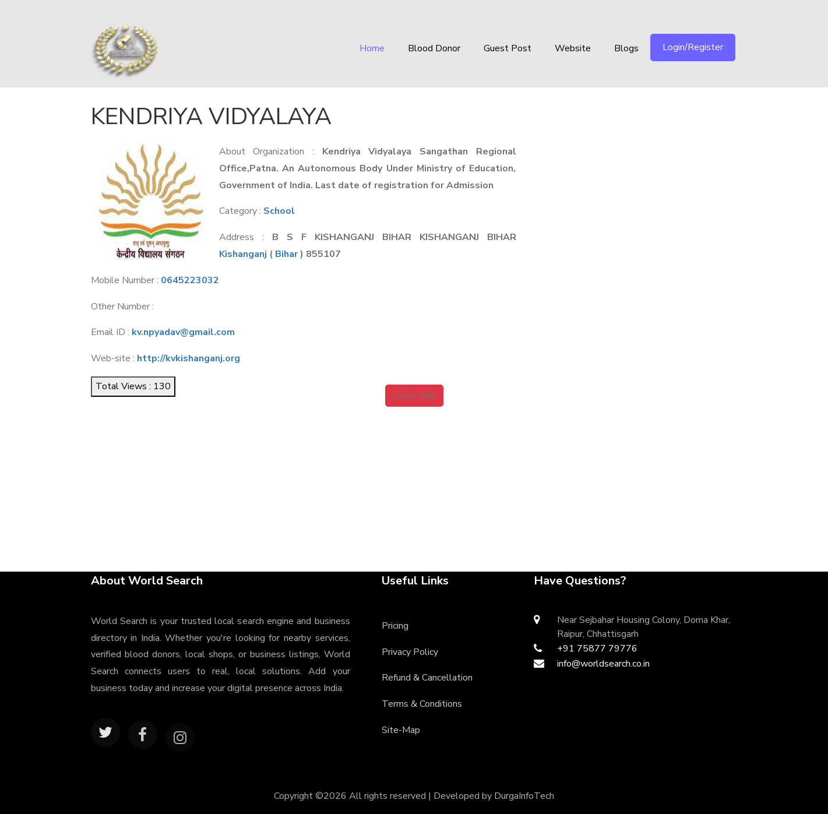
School (279, 211)
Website (573, 48)
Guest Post (507, 48)
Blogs (626, 48)
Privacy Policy (410, 652)
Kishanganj (243, 254)
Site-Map (401, 730)
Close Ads (414, 395)
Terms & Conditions (422, 703)
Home (372, 48)
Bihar (286, 254)
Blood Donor (434, 48)
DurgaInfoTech (524, 796)
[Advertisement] (645, 172)
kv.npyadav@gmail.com (183, 332)
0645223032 (190, 280)
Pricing (395, 625)
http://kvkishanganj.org (188, 358)
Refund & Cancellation (427, 677)
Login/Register (693, 47)
